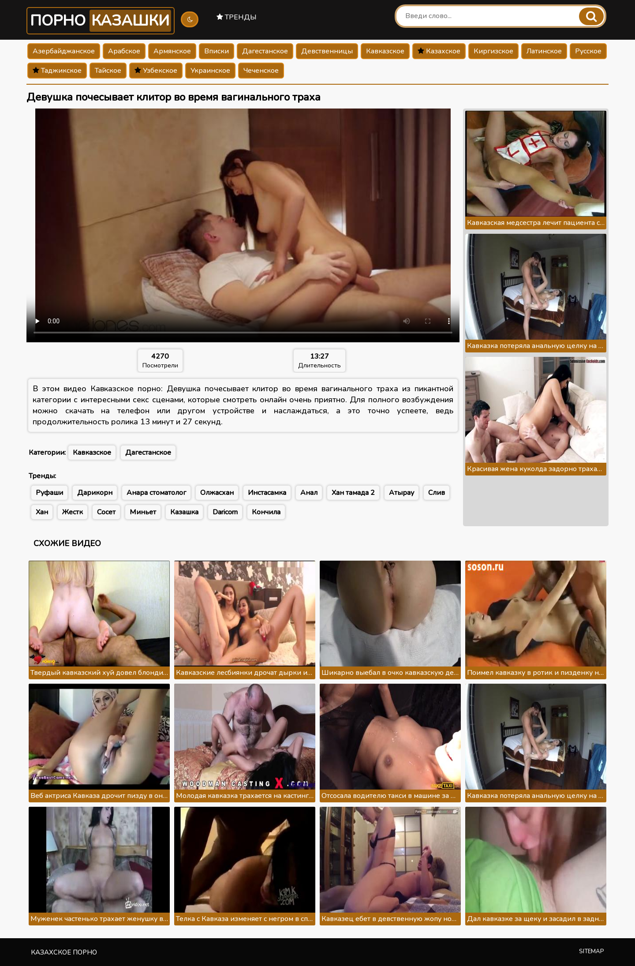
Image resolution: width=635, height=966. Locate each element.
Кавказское (385, 51)
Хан (42, 512)
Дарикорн (94, 493)
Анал (309, 493)
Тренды (237, 17)
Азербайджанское (64, 51)
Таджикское (57, 70)
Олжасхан (217, 493)
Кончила (266, 512)
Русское (588, 51)
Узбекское (155, 70)
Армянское (172, 51)
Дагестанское (265, 51)
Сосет (106, 512)
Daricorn (225, 512)
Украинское (210, 70)
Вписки (216, 51)
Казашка (184, 512)
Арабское (124, 51)
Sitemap (591, 951)
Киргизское (493, 51)
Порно (100, 21)
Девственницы (327, 51)
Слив (436, 493)
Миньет (143, 512)
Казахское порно (64, 952)
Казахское (439, 51)
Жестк (72, 512)
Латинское (544, 51)
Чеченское (261, 70)
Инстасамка (267, 493)
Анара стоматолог (156, 493)
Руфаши (49, 493)
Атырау (401, 493)
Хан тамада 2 (353, 493)
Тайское (108, 70)
